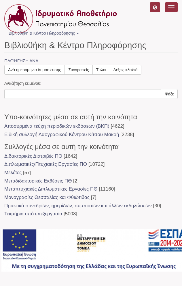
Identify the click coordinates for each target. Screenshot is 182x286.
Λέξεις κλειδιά (125, 69)
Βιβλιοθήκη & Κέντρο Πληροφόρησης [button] (44, 33)
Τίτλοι (101, 69)
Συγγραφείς (78, 69)
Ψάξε (169, 94)
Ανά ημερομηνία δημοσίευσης (34, 69)
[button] (155, 7)
